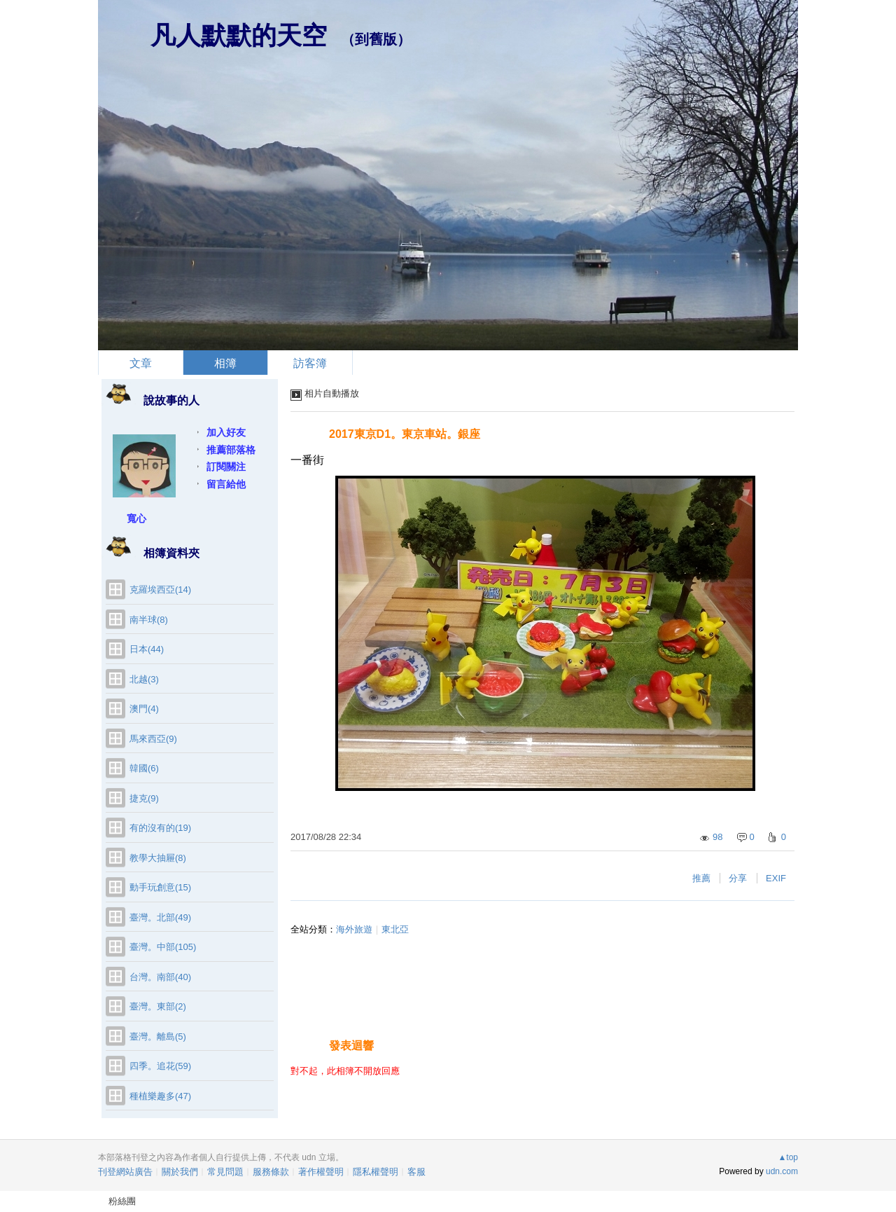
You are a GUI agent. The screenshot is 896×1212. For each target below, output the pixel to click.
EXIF (776, 878)
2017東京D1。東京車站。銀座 (404, 434)
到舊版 (376, 39)
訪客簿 (310, 363)
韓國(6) (144, 768)
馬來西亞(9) (153, 739)
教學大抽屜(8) (158, 858)
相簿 (225, 363)
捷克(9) (144, 798)
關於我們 (180, 1171)
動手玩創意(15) (160, 887)
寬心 (136, 518)
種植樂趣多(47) (160, 1096)
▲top (788, 1157)
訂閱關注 (226, 466)
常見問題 (225, 1171)
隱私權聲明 (375, 1171)
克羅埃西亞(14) (160, 589)
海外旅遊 (354, 929)
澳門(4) (144, 708)
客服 (416, 1171)
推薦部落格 (230, 449)
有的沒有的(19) (160, 827)
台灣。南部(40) (160, 977)
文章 (141, 363)
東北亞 (395, 929)
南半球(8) (149, 619)
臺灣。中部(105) (163, 947)
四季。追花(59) (160, 1066)
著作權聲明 (321, 1171)
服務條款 (271, 1171)
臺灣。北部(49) (160, 917)
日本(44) (147, 649)
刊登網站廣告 (125, 1171)
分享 (738, 878)
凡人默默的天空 (238, 35)
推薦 (701, 878)
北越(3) (144, 679)
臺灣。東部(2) (158, 1006)
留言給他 (226, 484)
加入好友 (226, 432)
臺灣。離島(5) (158, 1036)
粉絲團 (122, 1201)
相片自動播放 (331, 393)
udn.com (782, 1171)
